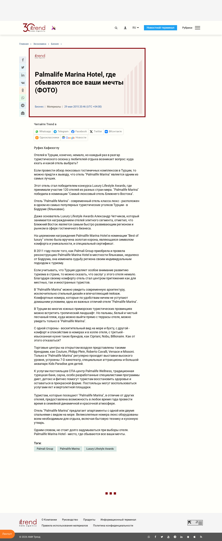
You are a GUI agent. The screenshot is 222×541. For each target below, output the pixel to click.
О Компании (49, 519)
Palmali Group (45, 448)
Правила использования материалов (65, 525)
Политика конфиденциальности (113, 525)
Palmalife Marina (70, 448)
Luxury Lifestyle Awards (100, 448)
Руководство (70, 519)
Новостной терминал (160, 27)
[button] (22, 60)
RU (134, 27)
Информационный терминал (118, 519)
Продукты (89, 519)
